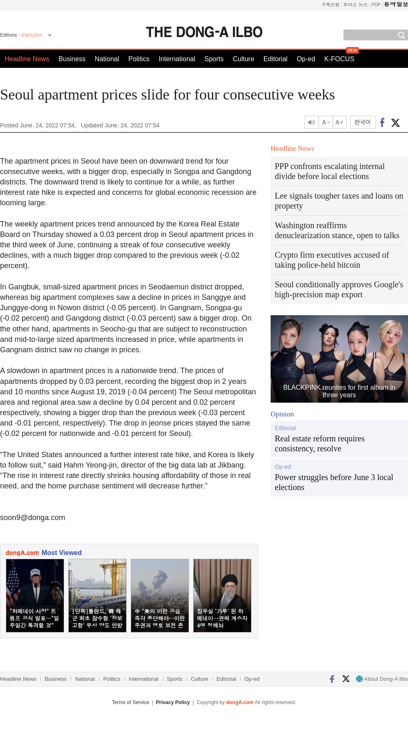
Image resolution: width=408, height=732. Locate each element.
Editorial (276, 58)
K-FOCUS (339, 58)
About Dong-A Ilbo (382, 679)
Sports (214, 58)
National (107, 58)
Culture (243, 58)
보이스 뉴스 (355, 4)
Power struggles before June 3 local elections (334, 482)
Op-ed (306, 58)
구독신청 (330, 4)
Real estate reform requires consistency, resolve (320, 443)
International (177, 58)
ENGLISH (32, 34)
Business (72, 58)
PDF (376, 4)
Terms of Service (130, 702)
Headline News (27, 58)
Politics (138, 58)
